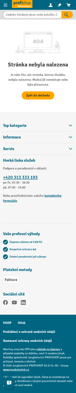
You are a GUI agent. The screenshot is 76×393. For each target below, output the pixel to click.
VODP (7, 323)
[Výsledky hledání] (67, 14)
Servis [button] (38, 148)
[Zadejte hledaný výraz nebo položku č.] (32, 14)
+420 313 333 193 (20, 177)
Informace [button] (38, 137)
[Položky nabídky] (6, 5)
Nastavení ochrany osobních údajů (27, 341)
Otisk (21, 323)
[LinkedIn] (23, 303)
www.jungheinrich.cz (16, 369)
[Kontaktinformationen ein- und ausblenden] (9, 383)
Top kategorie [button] (38, 125)
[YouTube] (14, 303)
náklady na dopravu (48, 349)
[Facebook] (5, 303)
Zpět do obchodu (38, 95)
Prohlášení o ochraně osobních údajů (29, 332)
